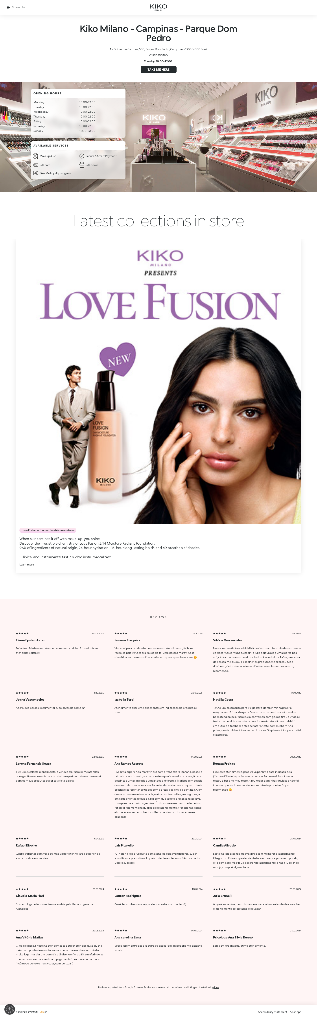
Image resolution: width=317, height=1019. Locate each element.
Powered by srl (32, 1011)
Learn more (26, 564)
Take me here (158, 69)
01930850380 (158, 55)
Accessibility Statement (272, 1011)
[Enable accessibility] (9, 1009)
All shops (295, 1011)
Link (216, 987)
